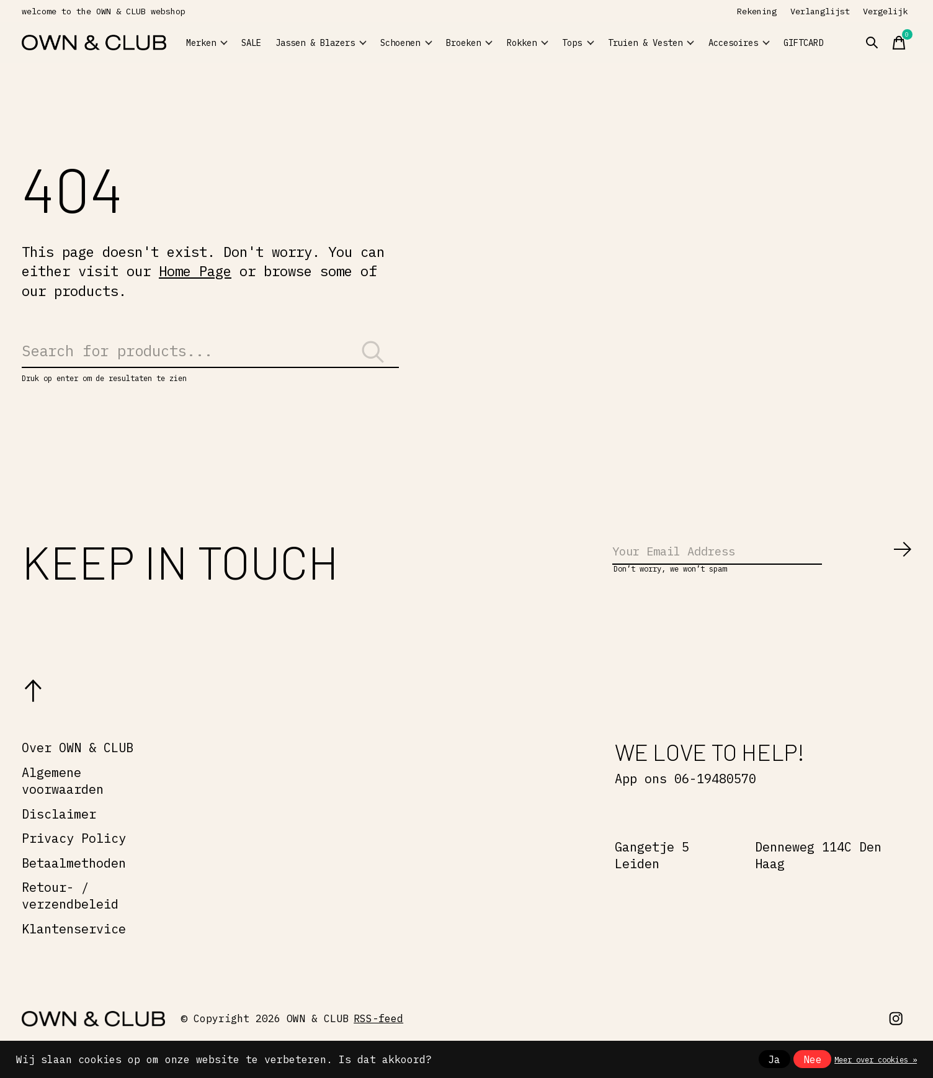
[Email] (762, 565)
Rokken (557, 43)
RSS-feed (378, 1035)
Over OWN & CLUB (77, 764)
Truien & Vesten (682, 42)
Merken (213, 43)
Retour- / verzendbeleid (70, 912)
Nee (812, 1059)
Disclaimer (59, 830)
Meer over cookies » (875, 1059)
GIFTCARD (843, 43)
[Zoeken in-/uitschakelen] (892, 42)
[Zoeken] (210, 356)
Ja (774, 1059)
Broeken (485, 43)
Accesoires (762, 43)
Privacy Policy (74, 855)
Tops (619, 43)
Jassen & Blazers (329, 42)
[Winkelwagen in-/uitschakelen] (920, 42)
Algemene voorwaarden (63, 797)
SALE (269, 43)
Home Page (195, 271)
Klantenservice (74, 945)
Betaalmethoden (74, 879)
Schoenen (407, 43)
